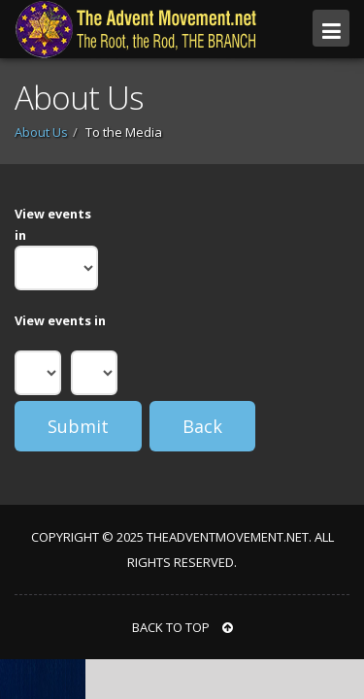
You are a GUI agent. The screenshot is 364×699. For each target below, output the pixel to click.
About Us (41, 132)
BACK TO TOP (182, 627)
